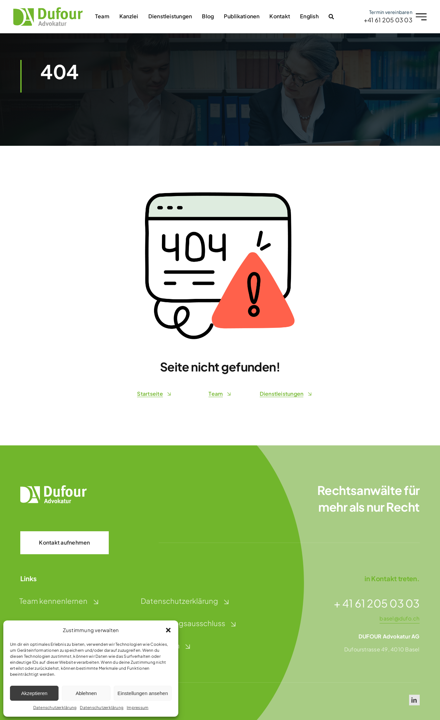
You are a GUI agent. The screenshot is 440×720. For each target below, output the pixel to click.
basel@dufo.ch (399, 618)
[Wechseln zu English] (307, 16)
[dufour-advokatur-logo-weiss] (53, 487)
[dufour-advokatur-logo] (46, 9)
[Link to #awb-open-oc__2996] (329, 16)
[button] (168, 630)
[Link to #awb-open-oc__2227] (419, 16)
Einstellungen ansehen (142, 693)
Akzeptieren (34, 693)
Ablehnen (85, 693)
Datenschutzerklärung (55, 707)
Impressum (137, 707)
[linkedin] (414, 700)
